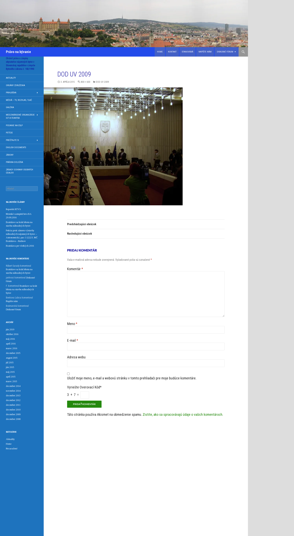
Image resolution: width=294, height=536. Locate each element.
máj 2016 (10, 339)
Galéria (10, 107)
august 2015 (12, 357)
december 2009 (13, 414)
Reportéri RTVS (13, 209)
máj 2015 (10, 372)
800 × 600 (85, 82)
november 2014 (13, 390)
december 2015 (13, 353)
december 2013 (13, 395)
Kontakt (172, 51)
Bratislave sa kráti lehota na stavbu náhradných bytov (21, 289)
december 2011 (13, 405)
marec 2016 (11, 348)
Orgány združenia (15, 85)
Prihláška (11, 92)
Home (160, 51)
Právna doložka (14, 162)
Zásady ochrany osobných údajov (19, 171)
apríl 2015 (11, 376)
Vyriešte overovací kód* (84, 387)
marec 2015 (11, 381)
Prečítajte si (12, 140)
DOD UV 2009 (102, 82)
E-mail (72, 340)
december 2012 (13, 400)
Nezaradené (11, 448)
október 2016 (12, 334)
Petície (9, 132)
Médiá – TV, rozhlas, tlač (19, 100)
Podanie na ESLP (14, 125)
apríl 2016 (11, 343)
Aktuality (11, 78)
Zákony (9, 155)
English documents (16, 147)
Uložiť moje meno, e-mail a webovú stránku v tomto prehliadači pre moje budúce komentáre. (131, 378)
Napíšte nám (205, 51)
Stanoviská (187, 51)
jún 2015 (10, 367)
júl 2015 (10, 362)
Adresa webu (76, 357)
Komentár (75, 269)
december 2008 (13, 419)
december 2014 (13, 386)
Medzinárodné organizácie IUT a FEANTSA (20, 116)
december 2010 (13, 409)
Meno (72, 324)
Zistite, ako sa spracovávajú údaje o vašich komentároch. (183, 414)
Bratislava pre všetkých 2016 (20, 245)
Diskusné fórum (225, 51)
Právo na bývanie (18, 52)
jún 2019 (10, 329)
